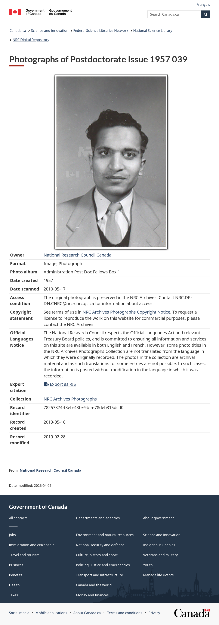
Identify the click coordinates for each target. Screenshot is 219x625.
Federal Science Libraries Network (100, 30)
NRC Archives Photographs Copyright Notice (126, 312)
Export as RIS (60, 384)
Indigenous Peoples (159, 545)
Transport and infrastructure (99, 575)
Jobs (12, 535)
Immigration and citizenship (32, 545)
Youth (148, 565)
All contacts (18, 518)
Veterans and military (160, 555)
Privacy (154, 612)
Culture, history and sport (97, 555)
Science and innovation (49, 30)
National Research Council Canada (77, 255)
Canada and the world (94, 585)
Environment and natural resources (105, 535)
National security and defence (100, 545)
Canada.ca (17, 30)
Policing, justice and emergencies (103, 565)
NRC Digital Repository (31, 39)
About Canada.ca (87, 612)
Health (14, 585)
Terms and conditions (124, 612)
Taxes (13, 595)
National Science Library (152, 30)
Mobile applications (51, 612)
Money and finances (92, 595)
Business (16, 565)
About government (158, 518)
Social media (19, 612)
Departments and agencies (98, 518)
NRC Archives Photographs (70, 399)
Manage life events (158, 575)
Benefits (15, 575)
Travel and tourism (24, 555)
